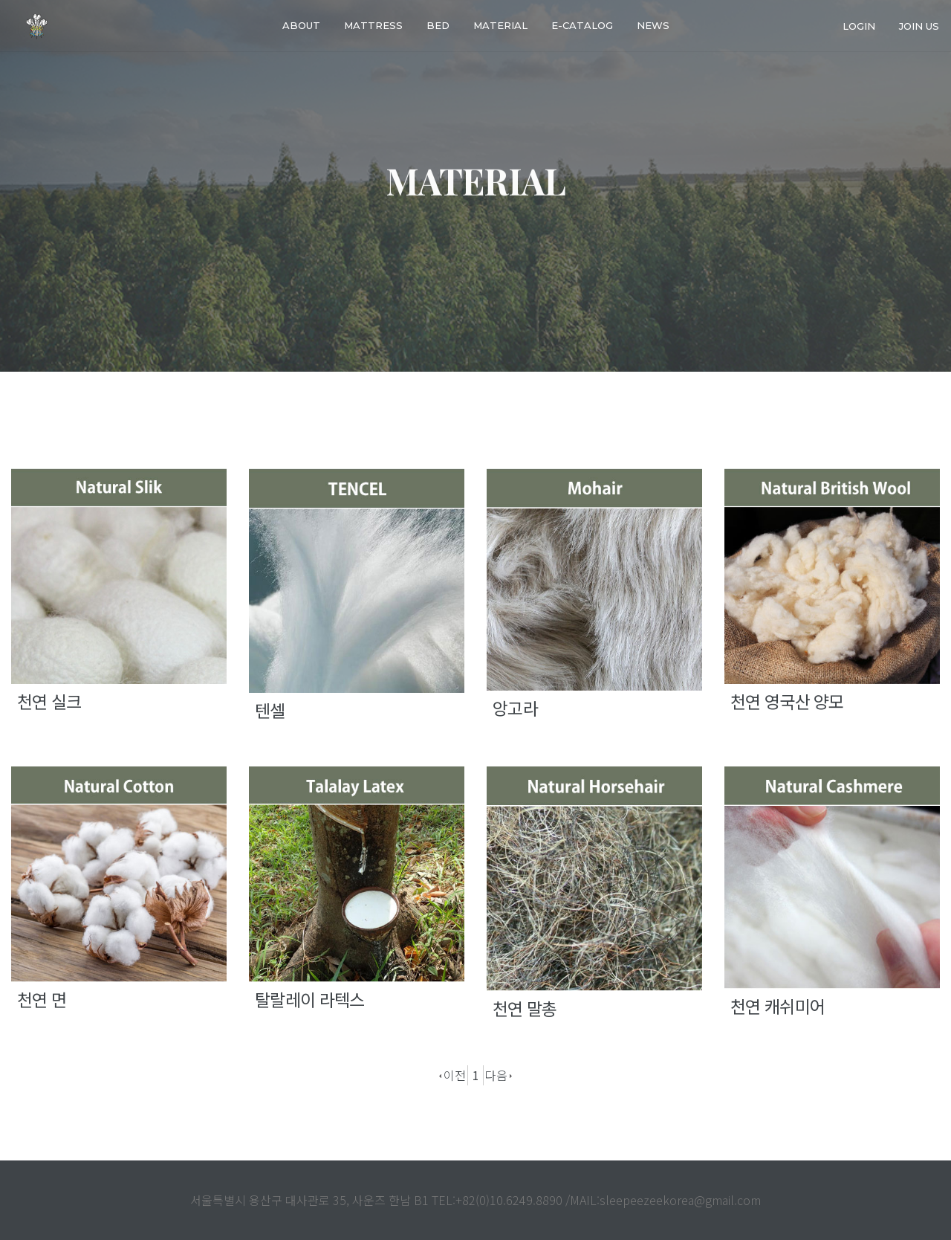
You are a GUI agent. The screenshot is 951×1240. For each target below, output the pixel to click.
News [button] (653, 25)
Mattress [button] (373, 25)
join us (919, 25)
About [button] (301, 25)
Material (500, 25)
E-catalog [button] (582, 25)
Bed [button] (437, 25)
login (859, 25)
